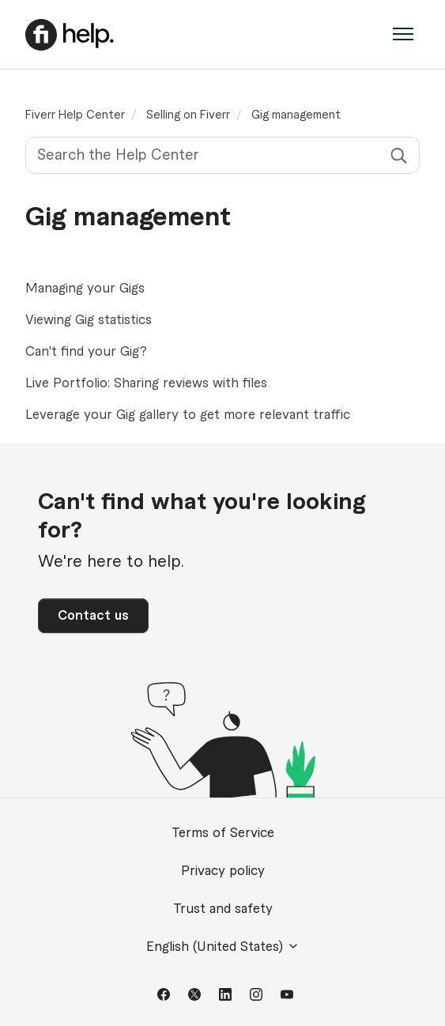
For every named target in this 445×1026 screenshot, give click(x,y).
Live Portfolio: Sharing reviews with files (146, 383)
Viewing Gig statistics (88, 320)
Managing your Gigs (85, 288)
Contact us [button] (93, 615)
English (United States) (223, 946)
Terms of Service (223, 833)
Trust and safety (223, 909)
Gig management (296, 115)
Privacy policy (223, 871)
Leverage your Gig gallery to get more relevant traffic (187, 415)
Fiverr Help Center (75, 115)
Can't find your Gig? (86, 351)
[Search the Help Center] (222, 155)
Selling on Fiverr (188, 115)
